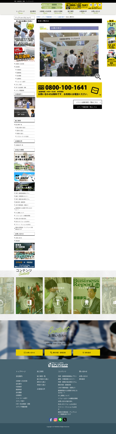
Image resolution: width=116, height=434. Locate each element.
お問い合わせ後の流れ (65, 401)
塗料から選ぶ (41, 382)
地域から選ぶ (41, 385)
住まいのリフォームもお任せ (67, 404)
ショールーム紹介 (21, 81)
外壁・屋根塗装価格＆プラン (67, 376)
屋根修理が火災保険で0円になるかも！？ (67, 392)
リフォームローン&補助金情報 (68, 398)
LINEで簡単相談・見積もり (66, 388)
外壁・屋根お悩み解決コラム (67, 382)
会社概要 (19, 75)
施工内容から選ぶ (42, 379)
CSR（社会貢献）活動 (23, 404)
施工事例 (70, 12)
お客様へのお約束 (45, 12)
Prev (10, 297)
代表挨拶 (19, 70)
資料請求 (82, 379)
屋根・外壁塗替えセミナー (66, 379)
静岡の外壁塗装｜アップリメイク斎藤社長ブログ (67, 413)
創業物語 (19, 72)
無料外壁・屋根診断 (64, 385)
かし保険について (63, 396)
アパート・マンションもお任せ (67, 408)
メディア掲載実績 (21, 407)
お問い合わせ (95, 12)
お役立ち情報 (58, 12)
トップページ (20, 12)
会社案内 (33, 12)
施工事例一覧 (41, 376)
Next (103, 294)
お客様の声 (83, 12)
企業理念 (19, 78)
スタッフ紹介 (20, 401)
